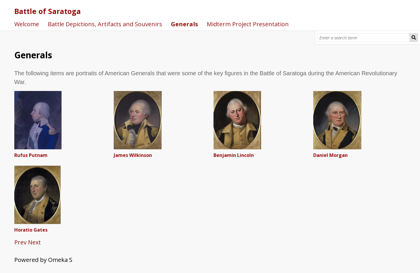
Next (34, 242)
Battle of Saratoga (47, 11)
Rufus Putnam (31, 155)
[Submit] (414, 37)
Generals (184, 24)
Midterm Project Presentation (248, 24)
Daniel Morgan (330, 155)
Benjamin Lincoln (234, 155)
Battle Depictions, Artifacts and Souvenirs (105, 24)
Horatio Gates (31, 230)
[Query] (364, 37)
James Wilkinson (133, 155)
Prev (20, 242)
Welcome (26, 24)
